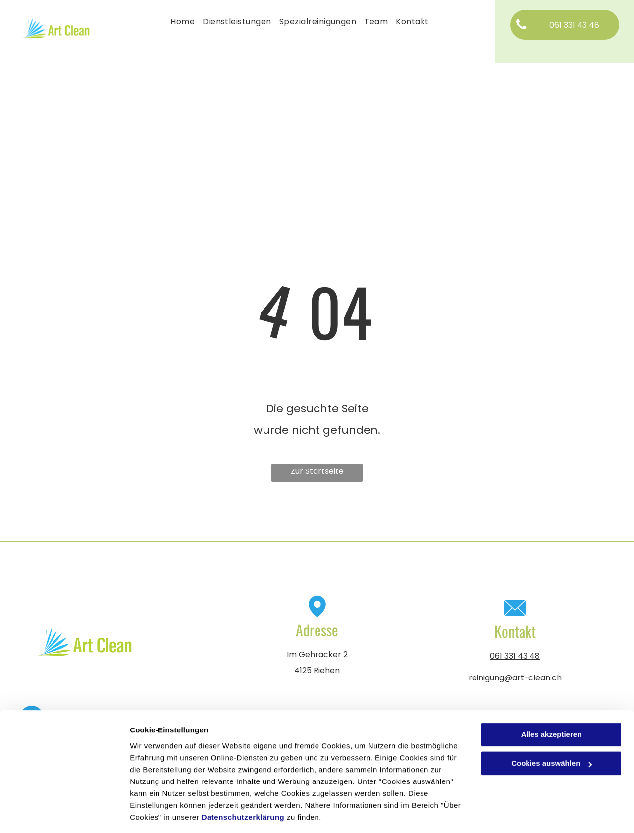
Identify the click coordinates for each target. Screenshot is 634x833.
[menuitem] (182, 22)
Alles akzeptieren (551, 703)
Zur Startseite (317, 471)
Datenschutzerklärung (243, 786)
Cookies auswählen (165, 813)
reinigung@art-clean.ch (515, 677)
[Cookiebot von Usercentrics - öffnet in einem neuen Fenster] (64, 813)
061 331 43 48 (515, 656)
